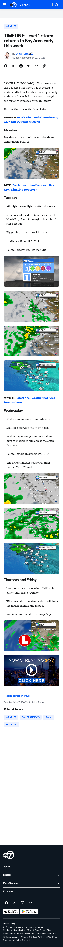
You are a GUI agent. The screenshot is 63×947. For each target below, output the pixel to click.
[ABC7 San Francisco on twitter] (14, 903)
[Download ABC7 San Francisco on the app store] (11, 911)
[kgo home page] (8, 855)
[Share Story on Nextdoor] (29, 66)
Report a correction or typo (17, 695)
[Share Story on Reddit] (21, 66)
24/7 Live (25, 4)
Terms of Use (9, 934)
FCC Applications (10, 937)
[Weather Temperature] (46, 4)
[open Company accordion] (31, 891)
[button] (4, 4)
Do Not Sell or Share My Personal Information (23, 927)
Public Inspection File (46, 934)
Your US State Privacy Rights (40, 930)
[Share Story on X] (13, 66)
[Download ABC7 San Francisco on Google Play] (29, 911)
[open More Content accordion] (31, 883)
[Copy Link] (44, 66)
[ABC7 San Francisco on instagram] (22, 903)
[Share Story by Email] (36, 66)
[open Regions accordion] (31, 875)
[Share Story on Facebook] (5, 66)
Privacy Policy (9, 924)
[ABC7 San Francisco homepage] (13, 4)
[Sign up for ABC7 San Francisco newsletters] (30, 903)
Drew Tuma (22, 54)
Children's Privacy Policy (14, 930)
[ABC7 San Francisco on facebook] (6, 903)
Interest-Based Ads (25, 934)
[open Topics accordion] (31, 867)
